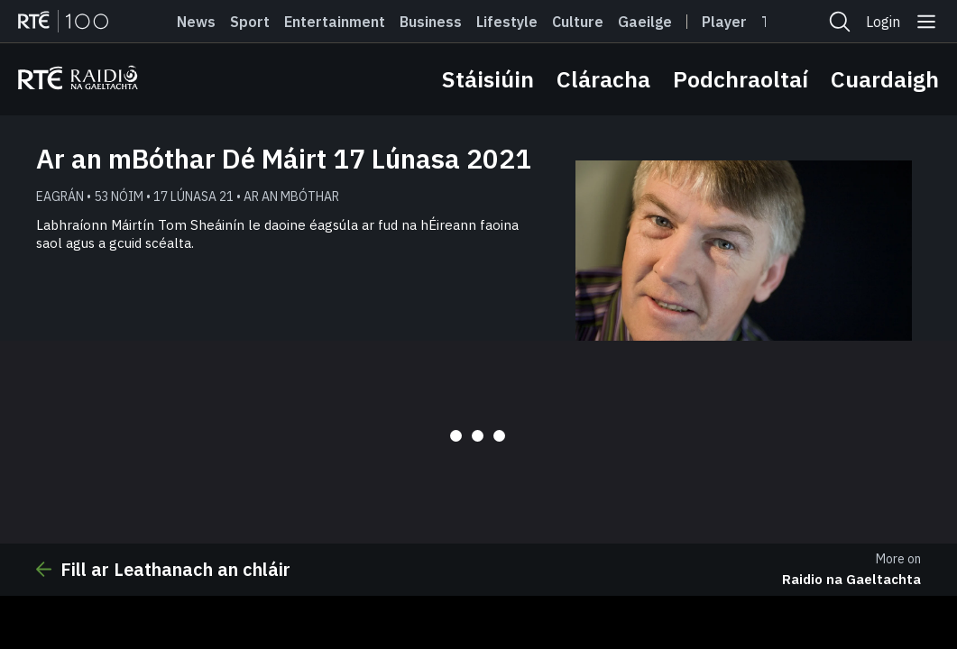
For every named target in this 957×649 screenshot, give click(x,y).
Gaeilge (645, 22)
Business (431, 22)
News (196, 22)
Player (724, 22)
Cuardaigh (885, 79)
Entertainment (334, 22)
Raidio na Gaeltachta (851, 579)
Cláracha (603, 79)
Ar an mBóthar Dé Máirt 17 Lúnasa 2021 (283, 158)
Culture (577, 22)
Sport (250, 22)
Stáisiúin (488, 79)
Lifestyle (507, 22)
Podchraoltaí (740, 79)
